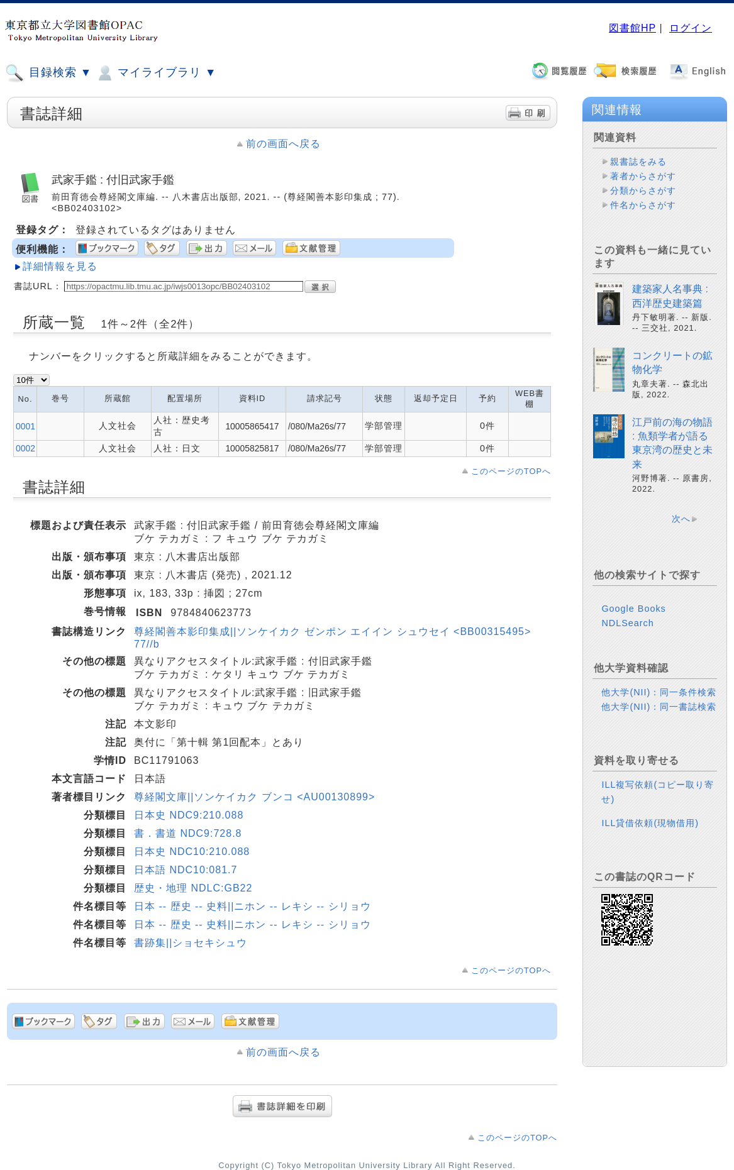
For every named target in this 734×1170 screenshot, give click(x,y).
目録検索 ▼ (48, 72)
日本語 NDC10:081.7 (185, 869)
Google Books (633, 609)
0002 (25, 448)
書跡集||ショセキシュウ (190, 942)
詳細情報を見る (60, 266)
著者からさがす (643, 176)
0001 (25, 426)
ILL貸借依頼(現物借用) (650, 823)
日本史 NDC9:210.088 (188, 815)
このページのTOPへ (511, 471)
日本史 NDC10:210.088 (192, 851)
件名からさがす (643, 205)
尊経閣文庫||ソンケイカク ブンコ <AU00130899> (254, 797)
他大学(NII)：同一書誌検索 (658, 707)
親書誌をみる (638, 162)
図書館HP (632, 28)
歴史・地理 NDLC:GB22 (193, 888)
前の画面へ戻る (283, 143)
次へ (681, 519)
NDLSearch (627, 623)
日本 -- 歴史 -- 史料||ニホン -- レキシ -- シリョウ (252, 906)
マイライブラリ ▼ (155, 72)
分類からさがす (643, 190)
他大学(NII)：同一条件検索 (658, 692)
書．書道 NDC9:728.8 (188, 833)
